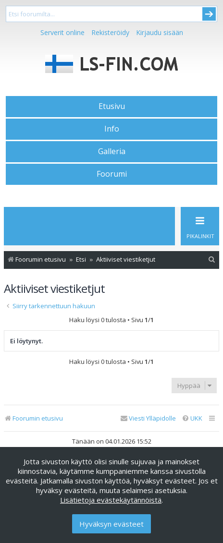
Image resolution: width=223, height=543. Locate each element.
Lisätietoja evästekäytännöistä (110, 500)
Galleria (111, 151)
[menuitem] (212, 259)
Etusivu (112, 106)
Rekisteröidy (110, 32)
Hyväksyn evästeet (111, 524)
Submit (209, 14)
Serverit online (62, 32)
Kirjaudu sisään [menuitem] (159, 32)
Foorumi (112, 174)
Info (111, 128)
